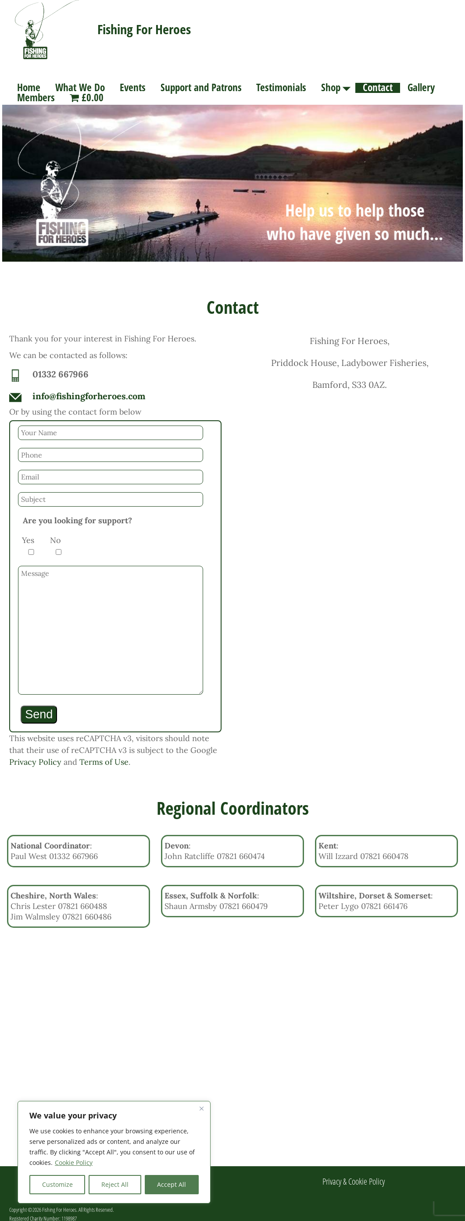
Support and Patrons (201, 88)
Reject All (115, 1184)
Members (36, 98)
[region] (114, 1152)
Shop (338, 88)
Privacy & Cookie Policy (353, 1176)
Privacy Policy (35, 757)
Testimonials (281, 88)
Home (28, 88)
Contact (378, 88)
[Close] (201, 1108)
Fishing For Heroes (144, 29)
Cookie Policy (74, 1162)
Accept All (171, 1184)
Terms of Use (104, 757)
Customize (57, 1184)
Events (133, 88)
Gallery (421, 88)
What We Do (80, 88)
